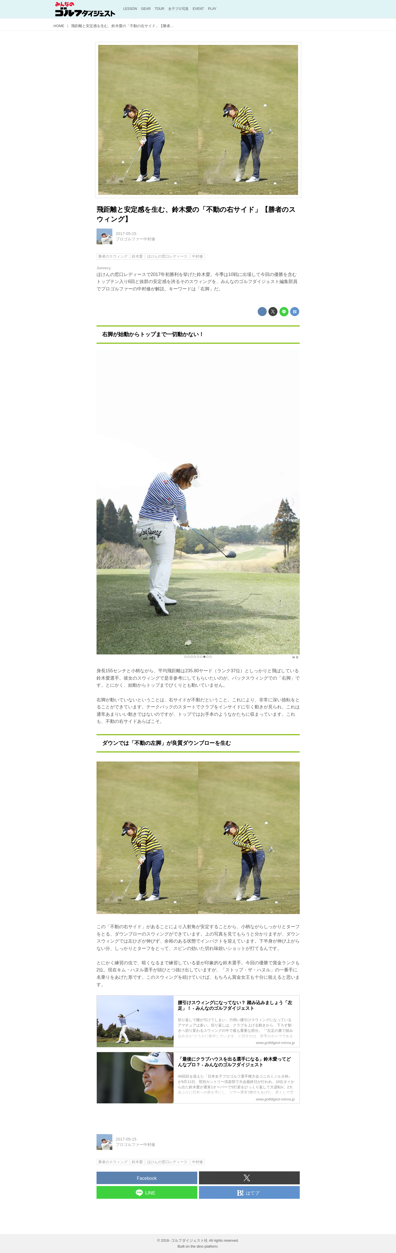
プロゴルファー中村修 (135, 239)
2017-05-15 (126, 233)
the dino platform (204, 1246)
